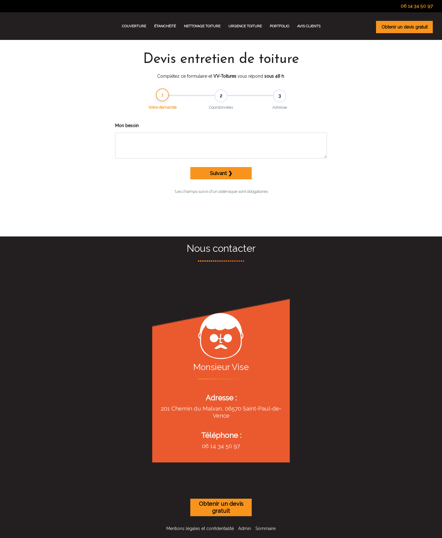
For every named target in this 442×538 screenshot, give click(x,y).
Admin (244, 528)
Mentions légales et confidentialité (200, 528)
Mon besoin (127, 129)
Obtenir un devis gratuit (405, 27)
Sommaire (265, 528)
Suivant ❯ (221, 176)
